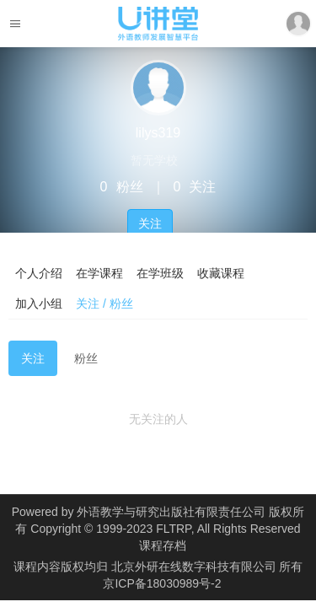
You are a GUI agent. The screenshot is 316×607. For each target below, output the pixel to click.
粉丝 (86, 358)
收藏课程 (220, 273)
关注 (150, 223)
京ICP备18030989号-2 (162, 583)
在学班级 (160, 273)
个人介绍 (38, 273)
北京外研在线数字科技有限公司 (195, 566)
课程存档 (162, 545)
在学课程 (99, 273)
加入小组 (38, 303)
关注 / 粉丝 (104, 303)
